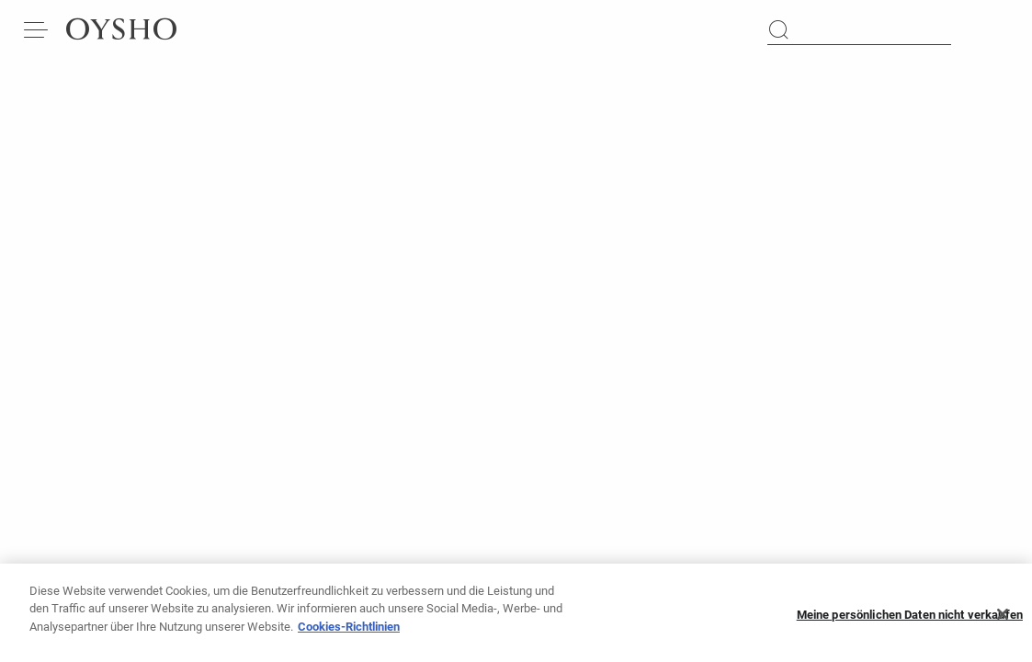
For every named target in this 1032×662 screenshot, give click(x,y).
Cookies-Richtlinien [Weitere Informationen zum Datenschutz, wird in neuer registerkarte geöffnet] (349, 630)
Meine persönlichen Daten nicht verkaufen (910, 619)
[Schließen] (1002, 619)
